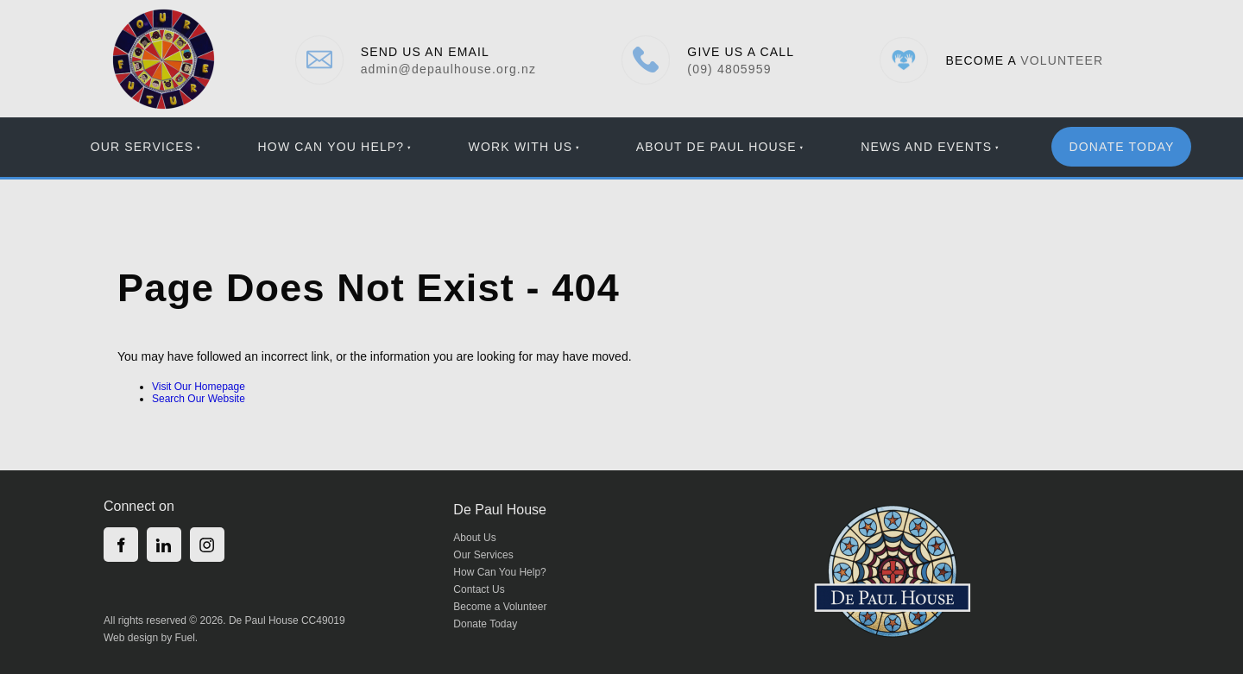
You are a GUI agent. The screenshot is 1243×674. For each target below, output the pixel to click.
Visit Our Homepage (198, 387)
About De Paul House (716, 147)
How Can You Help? (331, 147)
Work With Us (521, 147)
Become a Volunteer (499, 607)
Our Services (142, 147)
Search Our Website (198, 399)
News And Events (926, 147)
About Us (474, 538)
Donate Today (485, 624)
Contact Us (478, 589)
